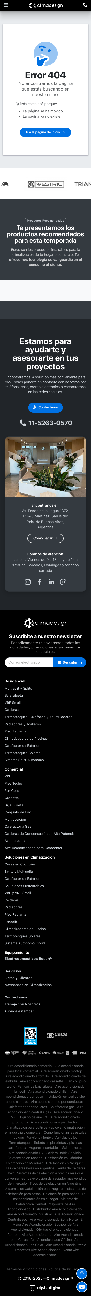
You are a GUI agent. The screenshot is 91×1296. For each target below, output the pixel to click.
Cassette (12, 798)
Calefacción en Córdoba (63, 1158)
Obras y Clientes (18, 978)
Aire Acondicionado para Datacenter (34, 848)
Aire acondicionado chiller (48, 1092)
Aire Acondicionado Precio (66, 1245)
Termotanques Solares (23, 753)
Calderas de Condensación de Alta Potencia (40, 834)
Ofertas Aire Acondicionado (57, 1230)
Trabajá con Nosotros (22, 1004)
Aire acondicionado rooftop (61, 1071)
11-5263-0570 (45, 423)
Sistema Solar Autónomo (24, 760)
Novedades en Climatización (28, 985)
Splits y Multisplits (19, 872)
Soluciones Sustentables (24, 886)
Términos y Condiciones (27, 1269)
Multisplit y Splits (18, 688)
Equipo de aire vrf (34, 1117)
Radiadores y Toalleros (23, 724)
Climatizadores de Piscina (25, 929)
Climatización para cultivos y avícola (33, 1128)
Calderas (12, 710)
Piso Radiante (15, 731)
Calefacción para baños (61, 1194)
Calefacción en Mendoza (24, 1163)
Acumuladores (16, 841)
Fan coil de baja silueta (35, 1086)
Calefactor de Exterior (22, 746)
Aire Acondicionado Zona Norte (54, 1219)
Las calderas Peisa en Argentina (30, 1168)
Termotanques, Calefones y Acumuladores (38, 717)
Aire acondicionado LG (25, 1153)
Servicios (13, 971)
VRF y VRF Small (18, 893)
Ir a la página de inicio (45, 132)
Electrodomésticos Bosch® (28, 959)
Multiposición (15, 820)
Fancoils (11, 922)
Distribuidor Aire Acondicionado (57, 1209)
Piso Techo (13, 784)
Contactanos (45, 407)
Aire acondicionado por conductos (57, 1102)
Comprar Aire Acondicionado (29, 1235)
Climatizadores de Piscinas (26, 739)
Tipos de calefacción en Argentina (56, 1184)
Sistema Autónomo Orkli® (25, 943)
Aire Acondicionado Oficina (51, 1240)
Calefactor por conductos (27, 1107)
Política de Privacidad (66, 1269)
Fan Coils (12, 791)
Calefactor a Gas (18, 827)
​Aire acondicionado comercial (29, 1066)
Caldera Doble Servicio (63, 1153)
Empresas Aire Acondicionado (37, 1250)
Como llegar (45, 538)
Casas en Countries (20, 864)
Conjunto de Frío (18, 812)
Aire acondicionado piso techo (54, 1122)
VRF (8, 776)
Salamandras (72, 1148)
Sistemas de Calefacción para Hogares (34, 1189)
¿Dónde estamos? (19, 1011)
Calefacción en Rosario (24, 1158)
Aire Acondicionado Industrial (29, 1214)
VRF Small (13, 703)
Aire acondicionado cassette (42, 1081)
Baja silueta (14, 696)
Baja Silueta (14, 805)
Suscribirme (70, 662)
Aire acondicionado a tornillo (27, 1076)
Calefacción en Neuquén (65, 1163)
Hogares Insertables (44, 1148)
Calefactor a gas (62, 1107)
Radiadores (14, 907)
